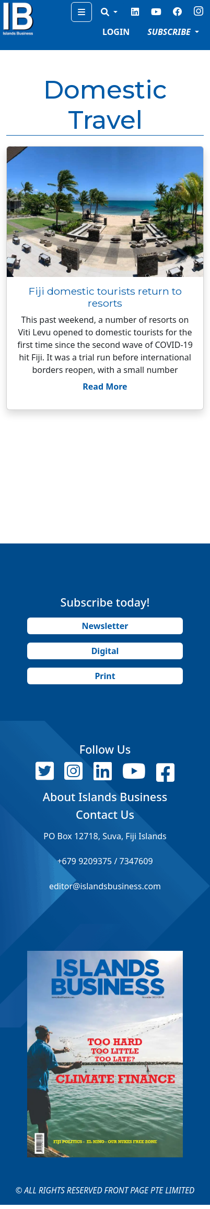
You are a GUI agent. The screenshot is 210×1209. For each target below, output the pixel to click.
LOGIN (116, 32)
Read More (105, 386)
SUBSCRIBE (170, 32)
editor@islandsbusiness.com (105, 886)
